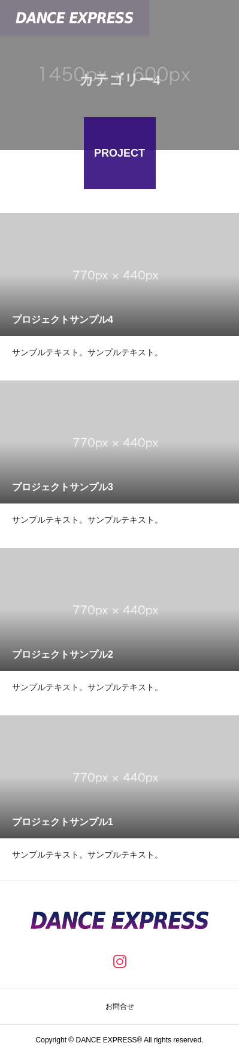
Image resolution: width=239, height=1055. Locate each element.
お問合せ (119, 1006)
